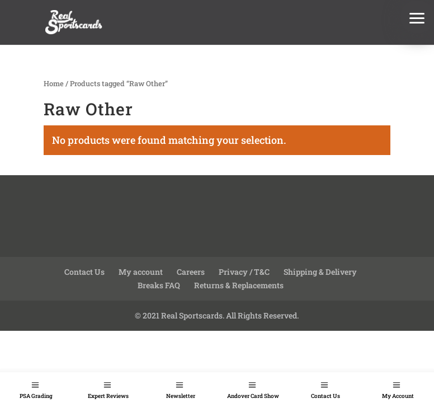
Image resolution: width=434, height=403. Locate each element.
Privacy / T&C (244, 271)
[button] (417, 17)
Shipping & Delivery (320, 271)
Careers (191, 271)
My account (141, 271)
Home (54, 83)
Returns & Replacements (239, 285)
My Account (398, 396)
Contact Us (325, 396)
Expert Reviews (108, 396)
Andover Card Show (253, 396)
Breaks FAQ (159, 285)
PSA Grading (36, 396)
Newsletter (180, 396)
